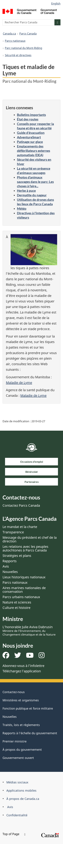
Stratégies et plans (17, 555)
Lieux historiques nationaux (24, 577)
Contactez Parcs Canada (21, 505)
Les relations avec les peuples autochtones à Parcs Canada (25, 548)
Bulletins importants (31, 115)
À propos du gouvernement (22, 749)
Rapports (10, 561)
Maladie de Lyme (19, 382)
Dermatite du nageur (32, 195)
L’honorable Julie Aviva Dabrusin (29, 630)
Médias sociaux (17, 782)
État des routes (27, 119)
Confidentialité (16, 815)
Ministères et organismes (21, 700)
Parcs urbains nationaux (21, 597)
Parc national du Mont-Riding (23, 48)
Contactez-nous (14, 692)
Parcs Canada (28, 33)
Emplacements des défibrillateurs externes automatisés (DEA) (33, 150)
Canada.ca (9, 33)
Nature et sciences (17, 602)
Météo (21, 208)
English (55, 3)
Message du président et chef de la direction (30, 539)
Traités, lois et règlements (21, 725)
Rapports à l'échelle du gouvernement (30, 733)
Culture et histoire (16, 607)
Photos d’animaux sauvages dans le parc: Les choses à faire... (35, 181)
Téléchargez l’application (22, 671)
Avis (6, 566)
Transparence (13, 532)
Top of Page (14, 834)
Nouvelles (10, 571)
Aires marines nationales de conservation (24, 590)
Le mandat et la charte (20, 526)
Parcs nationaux (15, 41)
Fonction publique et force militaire (28, 708)
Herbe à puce (26, 190)
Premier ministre (15, 741)
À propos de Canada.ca (22, 799)
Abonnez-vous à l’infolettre (23, 665)
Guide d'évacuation (31, 133)
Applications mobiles (21, 790)
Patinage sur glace (30, 142)
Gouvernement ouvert (18, 758)
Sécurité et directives (18, 55)
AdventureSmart (29, 137)
